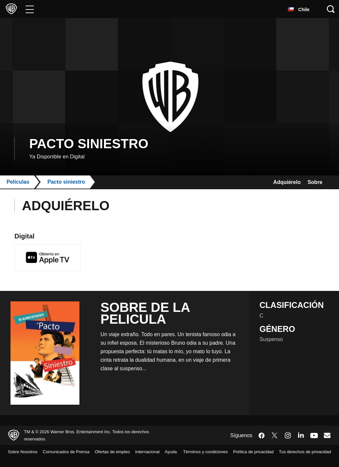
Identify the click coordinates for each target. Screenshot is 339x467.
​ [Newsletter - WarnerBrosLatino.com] (327, 435)
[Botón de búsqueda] (331, 9)
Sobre (314, 182)
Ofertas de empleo (123, 451)
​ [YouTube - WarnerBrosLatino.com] (314, 435)
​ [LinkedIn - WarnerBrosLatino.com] (301, 434)
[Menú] (29, 9)
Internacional (163, 451)
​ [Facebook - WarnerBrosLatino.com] (261, 435)
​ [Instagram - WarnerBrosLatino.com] (288, 435)
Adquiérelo (281, 182)
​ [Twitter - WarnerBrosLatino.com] (275, 435)
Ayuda (14, 460)
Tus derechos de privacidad (302, 460)
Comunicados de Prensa (72, 451)
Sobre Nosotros (24, 451)
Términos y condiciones (255, 451)
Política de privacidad (308, 451)
